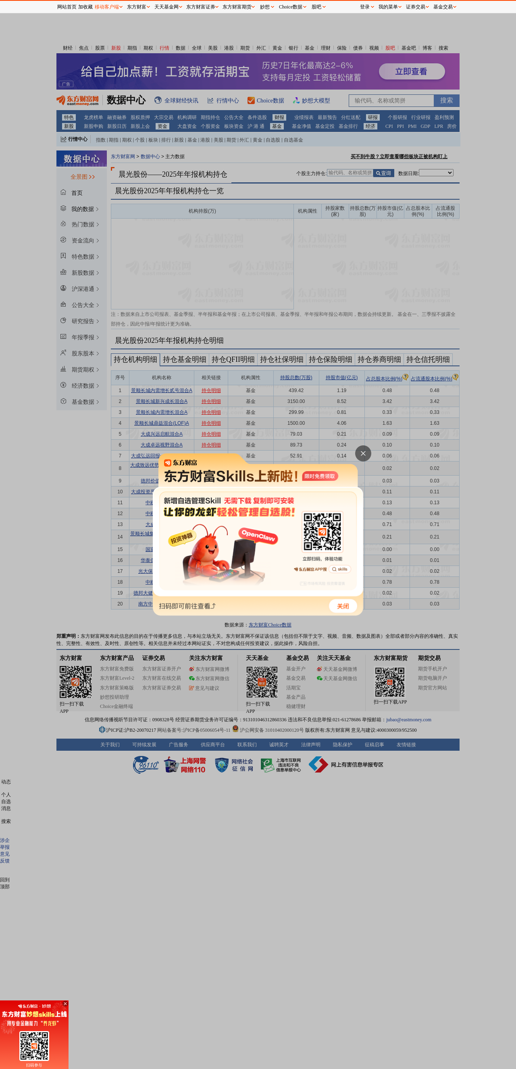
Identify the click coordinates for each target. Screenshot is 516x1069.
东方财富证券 (200, 7)
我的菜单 (388, 7)
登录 (365, 7)
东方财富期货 (237, 7)
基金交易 (443, 7)
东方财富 (136, 7)
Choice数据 (290, 7)
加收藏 (85, 7)
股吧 (316, 7)
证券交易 (415, 7)
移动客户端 (107, 7)
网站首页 (67, 7)
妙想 (265, 7)
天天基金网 (166, 7)
